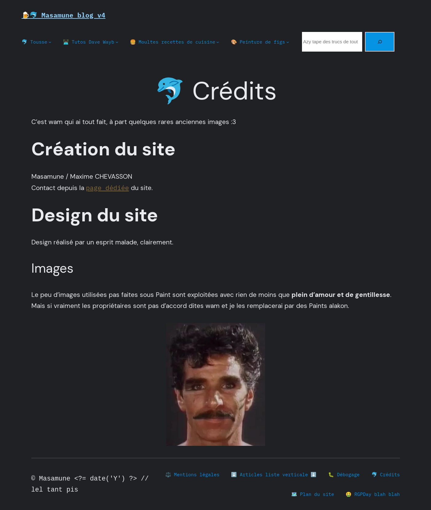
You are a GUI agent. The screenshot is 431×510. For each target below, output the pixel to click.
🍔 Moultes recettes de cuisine (172, 42)
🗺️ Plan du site (312, 494)
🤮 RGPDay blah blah (373, 494)
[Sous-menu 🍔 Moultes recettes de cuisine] (217, 42)
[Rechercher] (379, 42)
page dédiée (107, 187)
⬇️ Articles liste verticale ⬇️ (273, 474)
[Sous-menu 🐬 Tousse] (50, 42)
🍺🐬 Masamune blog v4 (63, 15)
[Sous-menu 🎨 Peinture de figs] (287, 42)
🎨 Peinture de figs (258, 42)
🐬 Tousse (34, 42)
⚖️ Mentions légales (192, 474)
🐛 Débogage (343, 474)
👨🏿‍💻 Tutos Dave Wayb (88, 42)
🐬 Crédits (385, 474)
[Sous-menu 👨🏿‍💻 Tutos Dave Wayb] (117, 42)
